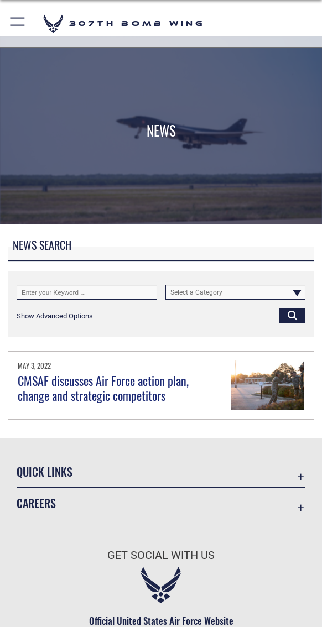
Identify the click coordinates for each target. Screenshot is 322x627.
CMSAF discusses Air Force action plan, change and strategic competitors (103, 388)
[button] (18, 23)
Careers (36, 503)
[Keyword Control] (87, 292)
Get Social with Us (161, 555)
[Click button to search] (292, 315)
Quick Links (44, 471)
